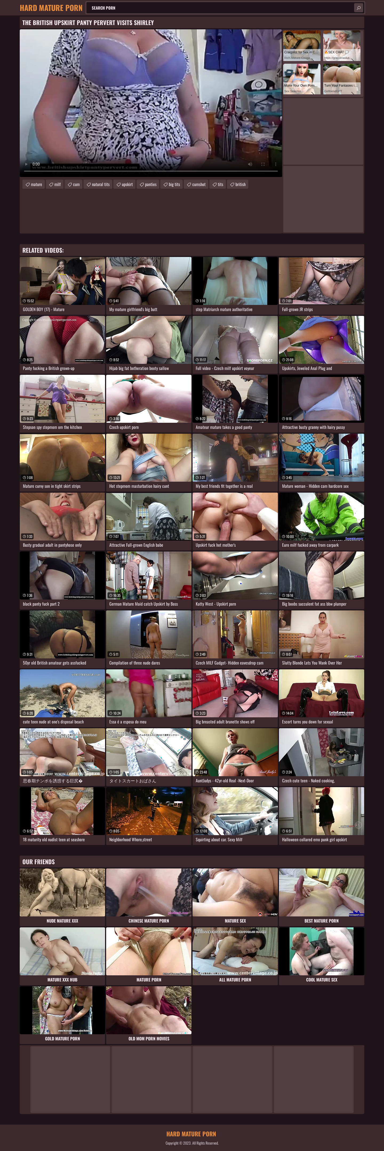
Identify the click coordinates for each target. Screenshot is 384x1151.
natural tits (101, 184)
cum (76, 184)
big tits (174, 184)
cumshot (199, 184)
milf (57, 184)
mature (36, 184)
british (240, 184)
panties (151, 184)
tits (220, 184)
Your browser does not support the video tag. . (151, 103)
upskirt (127, 184)
